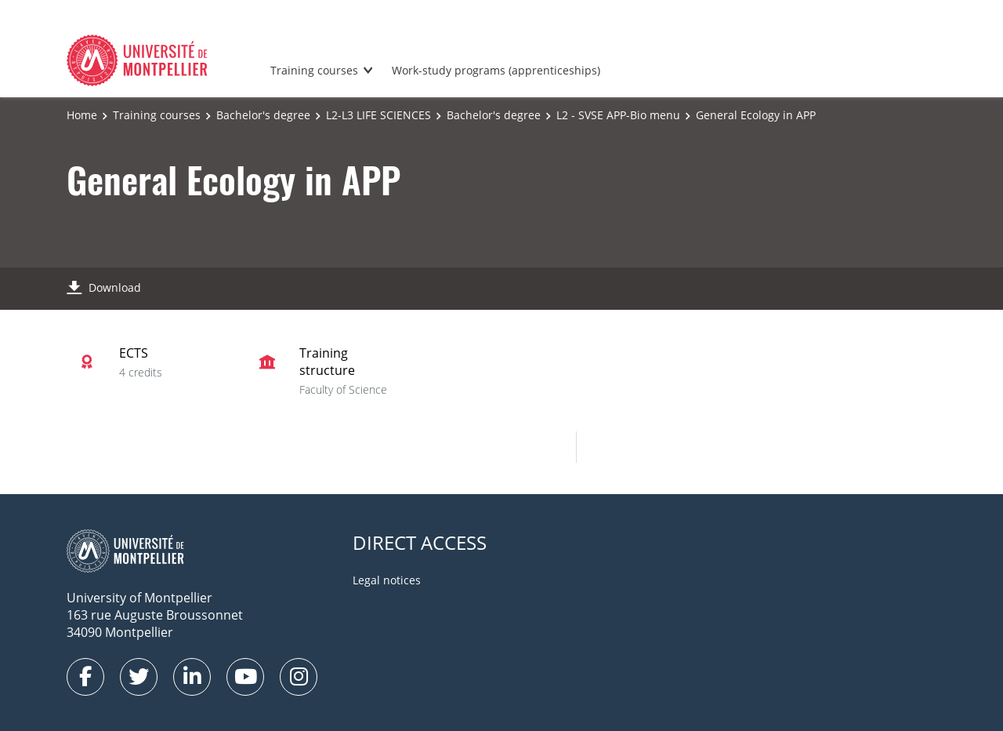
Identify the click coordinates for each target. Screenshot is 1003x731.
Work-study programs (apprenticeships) (496, 70)
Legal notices (387, 580)
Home (82, 114)
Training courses (314, 70)
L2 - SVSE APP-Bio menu (618, 114)
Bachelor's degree (263, 114)
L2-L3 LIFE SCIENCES (378, 114)
